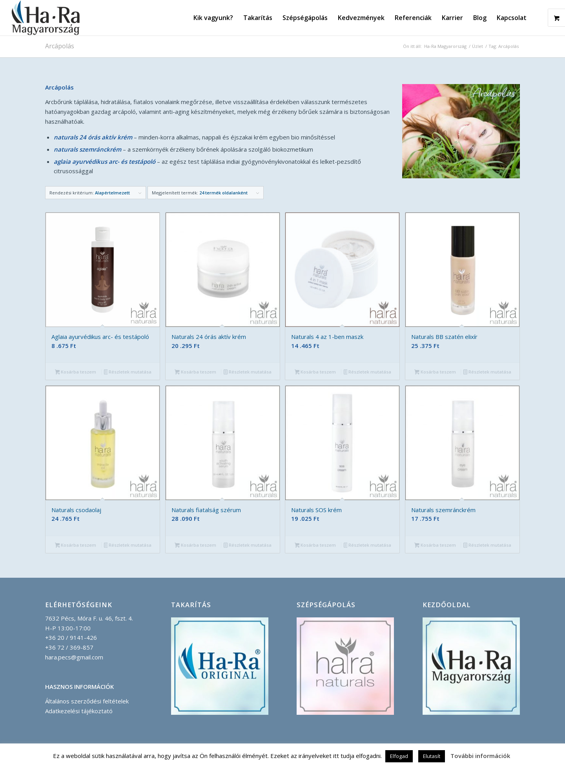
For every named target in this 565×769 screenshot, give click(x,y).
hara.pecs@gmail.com (74, 657)
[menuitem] (213, 17)
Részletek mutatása (128, 372)
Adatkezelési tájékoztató (79, 711)
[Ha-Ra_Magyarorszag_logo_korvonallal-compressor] (45, 17)
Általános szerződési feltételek (87, 701)
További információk (480, 756)
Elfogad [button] (399, 756)
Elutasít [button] (431, 756)
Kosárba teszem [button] (76, 372)
